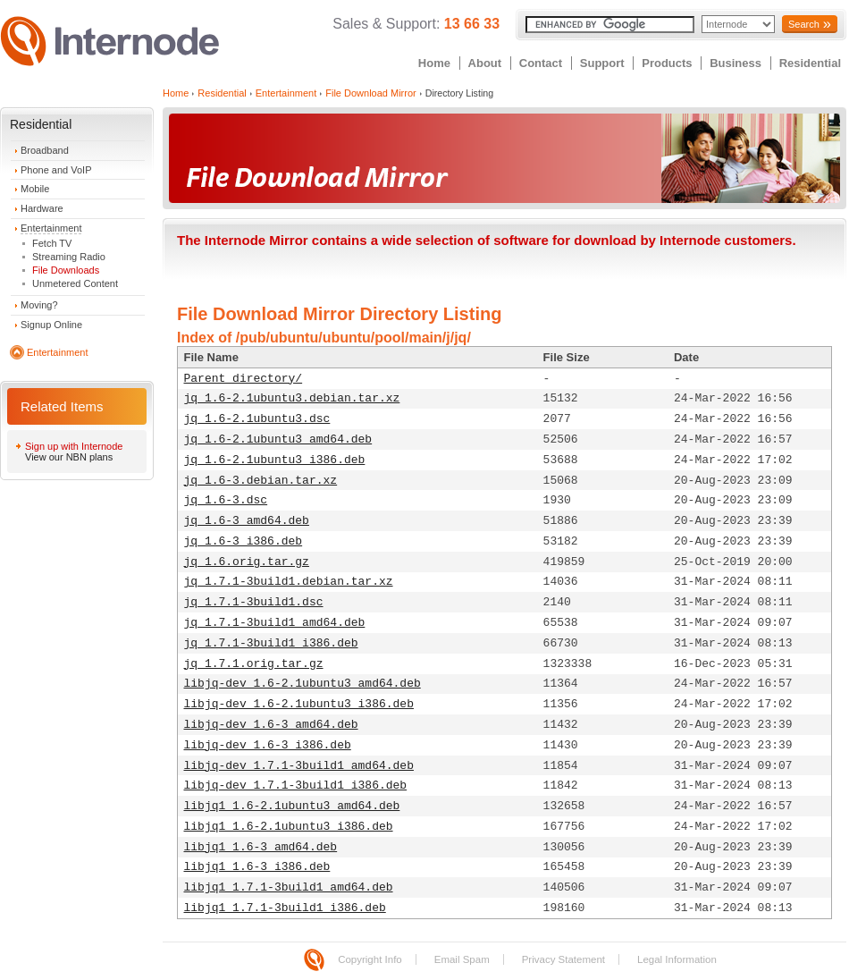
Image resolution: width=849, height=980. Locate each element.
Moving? (39, 305)
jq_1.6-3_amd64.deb (246, 521)
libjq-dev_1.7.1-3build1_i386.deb (296, 785)
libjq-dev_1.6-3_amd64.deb (271, 724)
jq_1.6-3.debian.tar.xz (261, 480)
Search (804, 24)
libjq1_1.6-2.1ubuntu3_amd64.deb (292, 806)
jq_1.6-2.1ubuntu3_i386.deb (275, 460)
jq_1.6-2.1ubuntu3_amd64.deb (278, 439)
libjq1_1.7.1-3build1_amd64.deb (288, 887)
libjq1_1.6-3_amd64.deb (261, 847)
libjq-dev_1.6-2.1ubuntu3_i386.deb (299, 704)
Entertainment (51, 228)
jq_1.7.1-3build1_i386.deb (271, 643)
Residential (810, 63)
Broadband (45, 150)
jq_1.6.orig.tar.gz (246, 562)
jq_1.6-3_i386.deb (243, 541)
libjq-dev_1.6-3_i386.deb (267, 745)
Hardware (42, 208)
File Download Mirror (370, 93)
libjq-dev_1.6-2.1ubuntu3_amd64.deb (302, 683)
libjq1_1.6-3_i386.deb (257, 867)
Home (434, 63)
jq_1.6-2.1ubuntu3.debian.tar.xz (292, 398)
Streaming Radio (68, 256)
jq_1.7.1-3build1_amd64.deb (275, 622)
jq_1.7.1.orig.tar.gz (254, 664)
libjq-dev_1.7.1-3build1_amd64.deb (299, 766)
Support (602, 63)
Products (667, 63)
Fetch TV (51, 243)
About (485, 63)
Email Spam (462, 959)
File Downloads (65, 270)
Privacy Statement (563, 959)
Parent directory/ (243, 378)
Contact (540, 63)
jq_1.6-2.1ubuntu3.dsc (257, 419)
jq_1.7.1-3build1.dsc (254, 602)
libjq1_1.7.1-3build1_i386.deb (285, 908)
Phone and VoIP (56, 170)
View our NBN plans (69, 457)
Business (735, 63)
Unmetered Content (75, 283)
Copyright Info (370, 959)
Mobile (35, 188)
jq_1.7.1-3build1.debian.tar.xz (288, 581)
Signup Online (51, 324)
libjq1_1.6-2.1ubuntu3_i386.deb (288, 826)
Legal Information (677, 959)
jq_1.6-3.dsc (226, 500)
